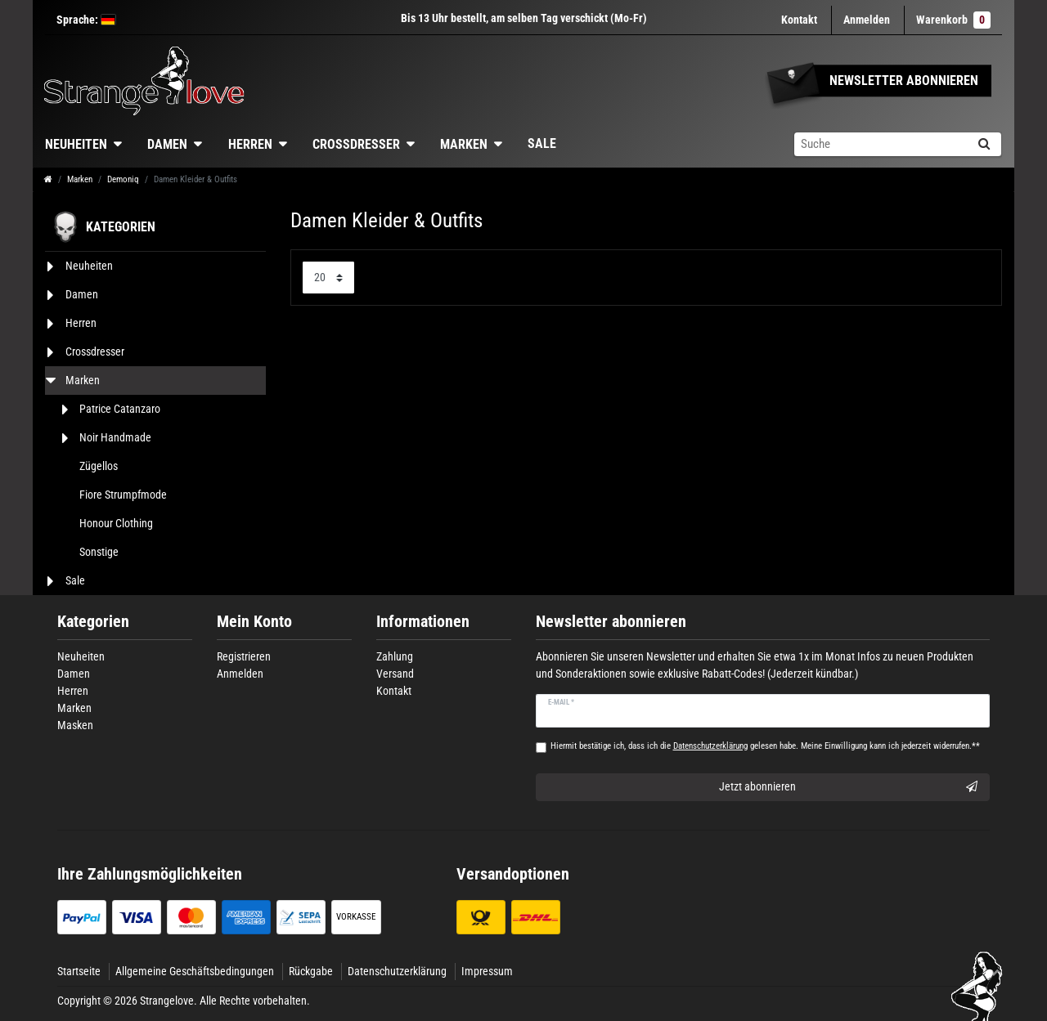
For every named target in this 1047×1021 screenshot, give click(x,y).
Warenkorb (953, 20)
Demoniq (123, 179)
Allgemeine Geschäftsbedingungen (194, 971)
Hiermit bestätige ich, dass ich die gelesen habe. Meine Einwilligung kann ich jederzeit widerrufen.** (765, 746)
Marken (464, 144)
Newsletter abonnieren (611, 621)
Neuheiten (76, 144)
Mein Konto (254, 621)
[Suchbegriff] (880, 144)
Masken (75, 725)
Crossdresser (356, 144)
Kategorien (93, 621)
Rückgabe (311, 971)
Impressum (487, 971)
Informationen (423, 621)
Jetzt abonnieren (848, 787)
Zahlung (394, 656)
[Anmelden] (866, 20)
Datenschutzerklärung (397, 971)
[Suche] (983, 144)
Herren (250, 144)
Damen (167, 144)
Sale (542, 143)
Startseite (79, 971)
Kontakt (799, 19)
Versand (395, 673)
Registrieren (244, 656)
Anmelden (240, 673)
